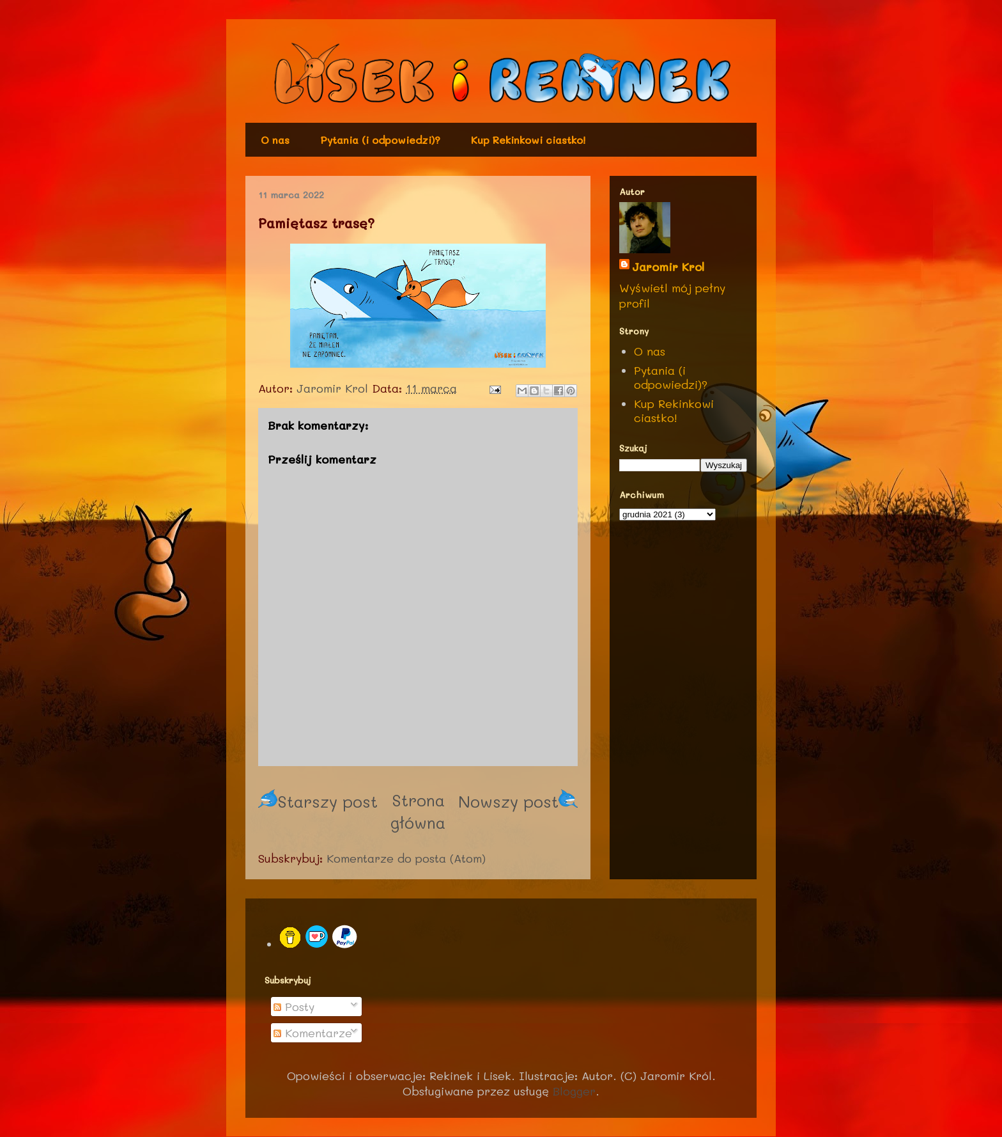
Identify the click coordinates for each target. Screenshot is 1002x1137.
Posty (294, 1006)
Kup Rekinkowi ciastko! (528, 139)
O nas (275, 139)
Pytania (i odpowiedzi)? (380, 139)
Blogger (574, 1091)
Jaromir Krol (668, 266)
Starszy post (318, 801)
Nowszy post (518, 801)
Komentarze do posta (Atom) (406, 858)
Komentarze (313, 1032)
